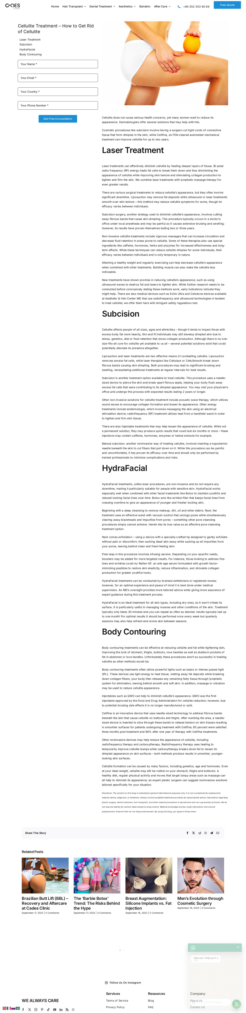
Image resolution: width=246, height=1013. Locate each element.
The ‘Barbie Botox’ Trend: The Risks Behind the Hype (97, 903)
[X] (194, 833)
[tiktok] (48, 1009)
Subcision (26, 44)
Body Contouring (31, 54)
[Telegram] (212, 833)
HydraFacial (27, 49)
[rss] (67, 1009)
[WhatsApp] (206, 833)
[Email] (218, 833)
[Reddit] (200, 833)
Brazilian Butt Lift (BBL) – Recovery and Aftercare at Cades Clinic (45, 903)
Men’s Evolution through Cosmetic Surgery (200, 901)
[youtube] (54, 1009)
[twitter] (29, 1009)
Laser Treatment (30, 39)
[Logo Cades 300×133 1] (12, 4)
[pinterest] (42, 1009)
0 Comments (52, 912)
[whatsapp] (73, 1009)
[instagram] (35, 1009)
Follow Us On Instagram (123, 982)
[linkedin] (61, 1009)
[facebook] (23, 1009)
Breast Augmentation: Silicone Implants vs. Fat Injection (148, 903)
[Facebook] (187, 833)
